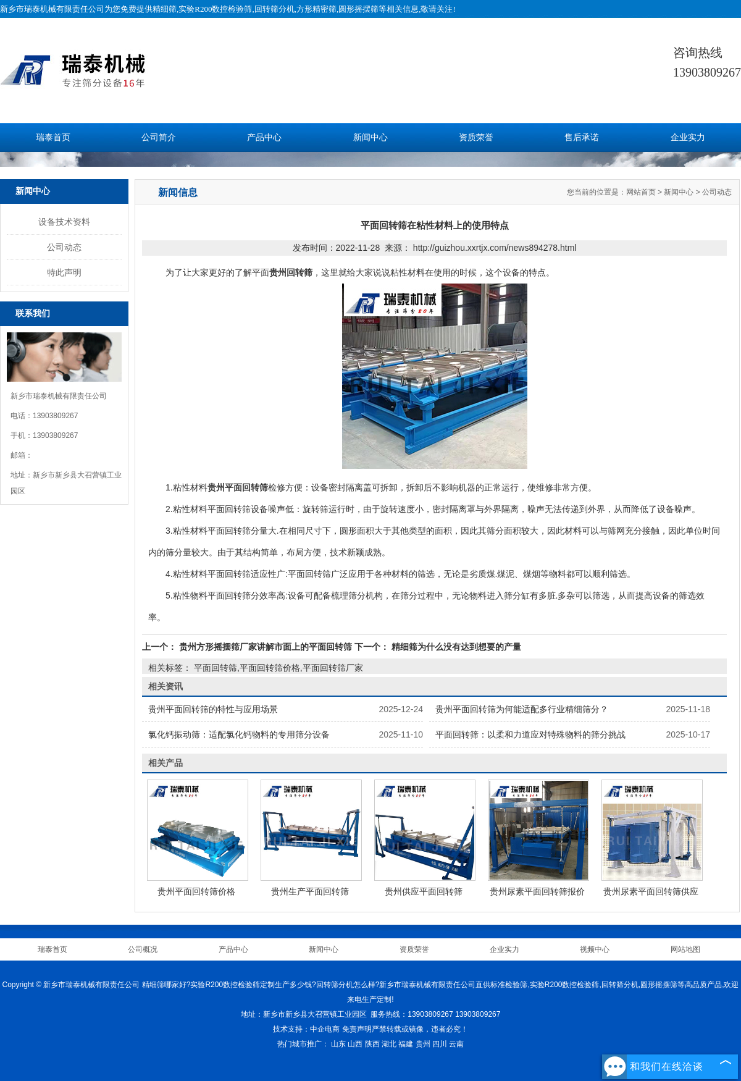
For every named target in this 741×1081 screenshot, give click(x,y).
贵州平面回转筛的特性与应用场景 (213, 709)
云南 (456, 1044)
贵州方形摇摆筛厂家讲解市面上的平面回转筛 (265, 647)
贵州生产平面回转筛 (310, 891)
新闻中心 (370, 137)
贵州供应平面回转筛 (424, 891)
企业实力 (688, 137)
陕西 (372, 1044)
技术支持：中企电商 (306, 1029)
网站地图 (685, 949)
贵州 (423, 1044)
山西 (355, 1044)
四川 (439, 1044)
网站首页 (641, 192)
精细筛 (165, 9)
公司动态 (64, 247)
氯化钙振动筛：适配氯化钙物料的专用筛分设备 (239, 734)
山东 (338, 1044)
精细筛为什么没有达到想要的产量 (455, 647)
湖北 (389, 1044)
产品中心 (264, 137)
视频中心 (594, 949)
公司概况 (142, 949)
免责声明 (357, 1029)
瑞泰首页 (53, 137)
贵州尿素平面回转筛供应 (650, 891)
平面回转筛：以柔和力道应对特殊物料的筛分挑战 (530, 734)
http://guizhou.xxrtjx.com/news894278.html (495, 248)
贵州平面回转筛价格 (196, 891)
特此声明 (64, 272)
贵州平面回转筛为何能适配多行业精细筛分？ (521, 709)
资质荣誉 (476, 137)
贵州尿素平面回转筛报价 (537, 891)
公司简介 (158, 137)
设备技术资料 (64, 222)
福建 (405, 1044)
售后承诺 (581, 137)
